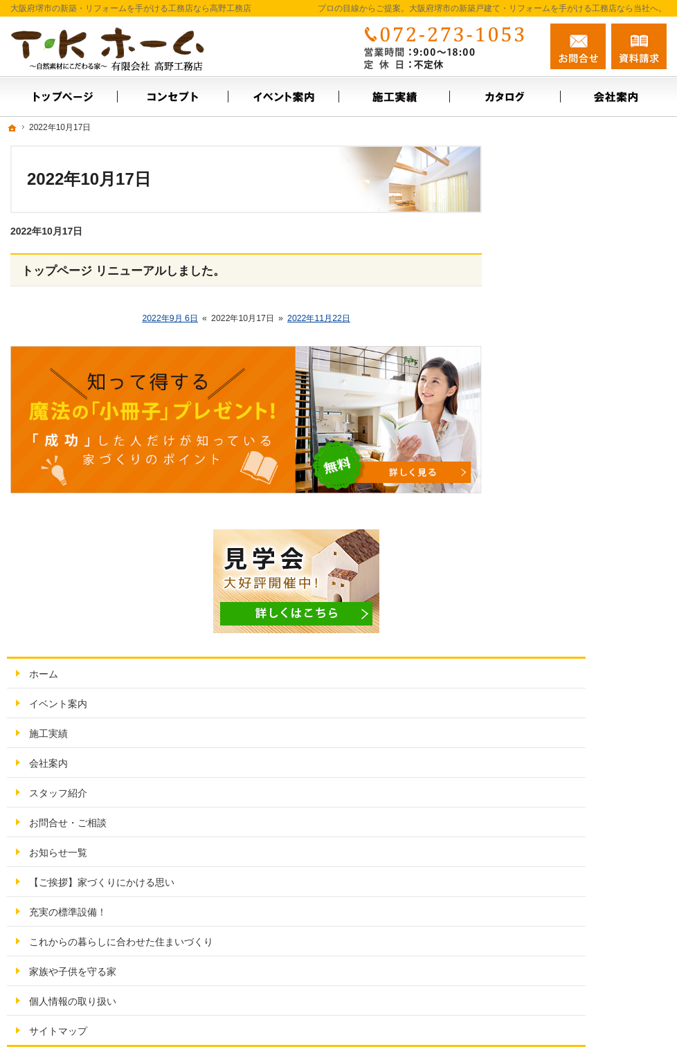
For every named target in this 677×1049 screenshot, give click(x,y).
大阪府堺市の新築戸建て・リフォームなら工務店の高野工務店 (475, 1016)
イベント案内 (554, 318)
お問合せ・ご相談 (563, 437)
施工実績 (544, 348)
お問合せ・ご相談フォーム (583, 959)
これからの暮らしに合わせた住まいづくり (592, 575)
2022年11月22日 (318, 318)
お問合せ (578, 46)
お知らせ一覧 (554, 467)
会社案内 (544, 377)
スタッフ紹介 (554, 407)
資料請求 (639, 46)
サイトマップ (554, 669)
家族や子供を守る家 (568, 610)
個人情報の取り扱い (568, 640)
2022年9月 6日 (170, 318)
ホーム (539, 288)
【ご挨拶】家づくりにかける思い (592, 503)
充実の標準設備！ (563, 539)
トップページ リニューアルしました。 (123, 270)
